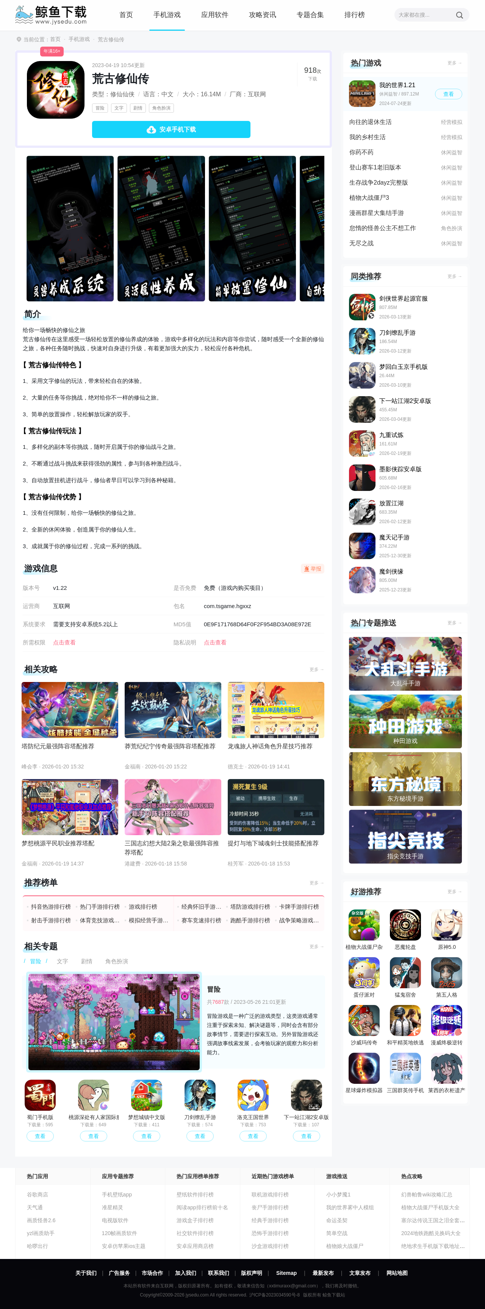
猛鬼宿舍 (405, 977)
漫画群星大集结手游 (376, 213)
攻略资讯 (262, 15)
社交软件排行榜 (195, 1233)
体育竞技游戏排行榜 (100, 920)
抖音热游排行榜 (51, 906)
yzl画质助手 (41, 1233)
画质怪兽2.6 (41, 1220)
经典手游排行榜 (270, 1220)
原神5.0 (446, 929)
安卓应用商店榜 (195, 1246)
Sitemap (286, 1273)
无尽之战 (361, 243)
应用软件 (214, 15)
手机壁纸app (117, 1194)
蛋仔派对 (364, 977)
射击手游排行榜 (51, 920)
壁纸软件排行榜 (195, 1194)
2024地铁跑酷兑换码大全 (431, 1233)
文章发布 (360, 1273)
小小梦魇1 (338, 1194)
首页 (126, 15)
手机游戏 (167, 15)
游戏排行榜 (143, 906)
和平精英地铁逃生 (405, 1027)
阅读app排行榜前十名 (202, 1207)
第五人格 (446, 977)
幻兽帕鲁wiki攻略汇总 (426, 1194)
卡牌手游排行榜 (299, 906)
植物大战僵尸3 (369, 197)
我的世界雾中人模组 (350, 1207)
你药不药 (361, 152)
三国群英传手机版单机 (405, 1075)
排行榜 (354, 15)
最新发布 (323, 1273)
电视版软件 (115, 1220)
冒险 (100, 108)
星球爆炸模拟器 (364, 1073)
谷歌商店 (37, 1194)
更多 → (317, 669)
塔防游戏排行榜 (250, 906)
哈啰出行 (37, 1246)
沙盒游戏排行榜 (270, 1246)
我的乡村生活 (367, 137)
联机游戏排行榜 (270, 1194)
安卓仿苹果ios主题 (124, 1246)
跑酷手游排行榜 (250, 920)
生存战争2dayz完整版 (378, 182)
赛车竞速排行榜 (201, 920)
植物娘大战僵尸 (344, 1246)
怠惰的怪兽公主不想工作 (382, 228)
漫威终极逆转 (447, 1025)
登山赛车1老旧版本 (375, 167)
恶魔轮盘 (405, 929)
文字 (119, 108)
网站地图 (397, 1273)
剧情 (137, 108)
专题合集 (310, 15)
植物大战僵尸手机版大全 (430, 1207)
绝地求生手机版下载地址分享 (435, 1246)
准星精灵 (112, 1207)
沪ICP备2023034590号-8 (274, 1295)
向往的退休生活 (370, 122)
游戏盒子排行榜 (195, 1220)
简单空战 (336, 1233)
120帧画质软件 (119, 1233)
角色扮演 (161, 108)
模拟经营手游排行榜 (149, 920)
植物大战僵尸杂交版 (364, 931)
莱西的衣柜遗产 (446, 1073)
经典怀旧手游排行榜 (201, 906)
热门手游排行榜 (100, 906)
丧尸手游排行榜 (270, 1207)
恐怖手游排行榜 (270, 1233)
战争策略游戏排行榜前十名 (299, 920)
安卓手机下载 (178, 129)
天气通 (35, 1207)
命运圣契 (336, 1220)
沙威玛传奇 (364, 1025)
